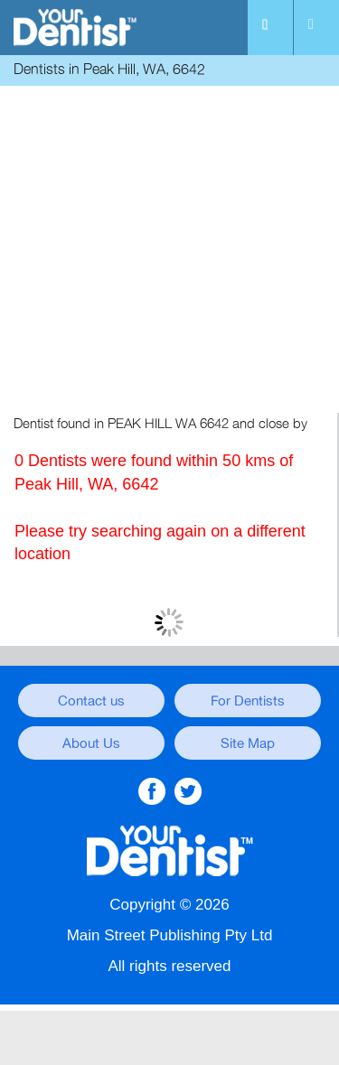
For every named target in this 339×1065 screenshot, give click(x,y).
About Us (91, 743)
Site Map (248, 743)
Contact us (91, 701)
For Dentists (248, 701)
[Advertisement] (169, 251)
